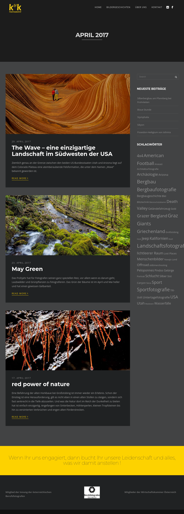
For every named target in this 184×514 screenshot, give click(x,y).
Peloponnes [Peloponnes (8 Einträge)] (145, 270)
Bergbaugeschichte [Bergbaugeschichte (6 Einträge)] (149, 196)
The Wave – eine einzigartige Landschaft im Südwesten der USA (62, 150)
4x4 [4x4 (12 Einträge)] (140, 155)
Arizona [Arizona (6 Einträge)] (163, 175)
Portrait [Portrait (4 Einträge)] (141, 276)
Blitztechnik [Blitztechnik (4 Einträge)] (143, 202)
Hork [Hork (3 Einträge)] (139, 239)
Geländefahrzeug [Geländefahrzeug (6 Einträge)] (159, 209)
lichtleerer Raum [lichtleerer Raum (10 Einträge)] (150, 253)
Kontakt (157, 7)
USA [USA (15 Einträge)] (174, 297)
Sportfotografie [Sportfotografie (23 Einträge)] (153, 289)
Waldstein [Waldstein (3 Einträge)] (149, 304)
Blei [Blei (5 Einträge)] (164, 196)
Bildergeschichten (118, 7)
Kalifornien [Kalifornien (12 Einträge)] (159, 238)
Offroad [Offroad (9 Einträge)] (143, 265)
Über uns (141, 7)
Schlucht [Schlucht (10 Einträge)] (152, 276)
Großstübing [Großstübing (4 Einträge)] (172, 232)
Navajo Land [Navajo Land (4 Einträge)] (170, 259)
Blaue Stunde (144, 109)
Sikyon (140, 124)
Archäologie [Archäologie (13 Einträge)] (147, 174)
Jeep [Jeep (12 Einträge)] (145, 238)
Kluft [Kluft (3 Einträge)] (171, 239)
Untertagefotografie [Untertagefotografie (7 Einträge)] (156, 297)
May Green (27, 269)
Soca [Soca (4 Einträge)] (148, 282)
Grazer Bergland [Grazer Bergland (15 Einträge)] (152, 216)
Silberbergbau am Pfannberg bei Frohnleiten (154, 100)
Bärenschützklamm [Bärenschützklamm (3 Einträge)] (157, 202)
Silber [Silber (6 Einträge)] (163, 276)
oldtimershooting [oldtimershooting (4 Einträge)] (158, 265)
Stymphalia (143, 117)
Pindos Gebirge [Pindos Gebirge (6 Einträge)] (164, 270)
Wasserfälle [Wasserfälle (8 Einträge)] (162, 303)
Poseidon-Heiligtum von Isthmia (154, 132)
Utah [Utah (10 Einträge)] (141, 303)
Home (98, 7)
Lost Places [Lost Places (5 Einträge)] (170, 253)
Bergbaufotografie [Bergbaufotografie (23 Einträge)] (156, 189)
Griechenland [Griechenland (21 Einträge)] (151, 231)
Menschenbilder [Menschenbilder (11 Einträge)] (150, 258)
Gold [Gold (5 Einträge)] (173, 208)
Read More (20, 178)
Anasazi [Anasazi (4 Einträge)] (158, 164)
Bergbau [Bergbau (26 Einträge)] (146, 181)
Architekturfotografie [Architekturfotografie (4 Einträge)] (147, 169)
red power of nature (41, 384)
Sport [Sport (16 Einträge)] (157, 282)
